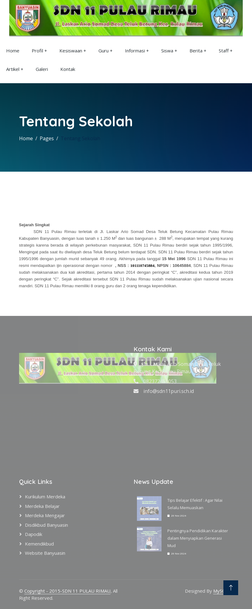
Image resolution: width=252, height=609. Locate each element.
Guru (103, 50)
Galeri (42, 69)
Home (12, 50)
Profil (37, 50)
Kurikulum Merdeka (45, 496)
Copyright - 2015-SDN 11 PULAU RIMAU (67, 591)
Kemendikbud (39, 544)
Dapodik (33, 534)
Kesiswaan (70, 50)
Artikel (12, 69)
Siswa (167, 50)
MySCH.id (223, 591)
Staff (224, 50)
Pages (47, 138)
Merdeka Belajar (42, 506)
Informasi (135, 50)
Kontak (67, 69)
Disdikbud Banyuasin (46, 525)
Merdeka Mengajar (45, 515)
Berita (196, 50)
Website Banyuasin (45, 553)
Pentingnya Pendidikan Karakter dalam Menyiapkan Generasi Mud (197, 538)
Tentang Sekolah (80, 138)
